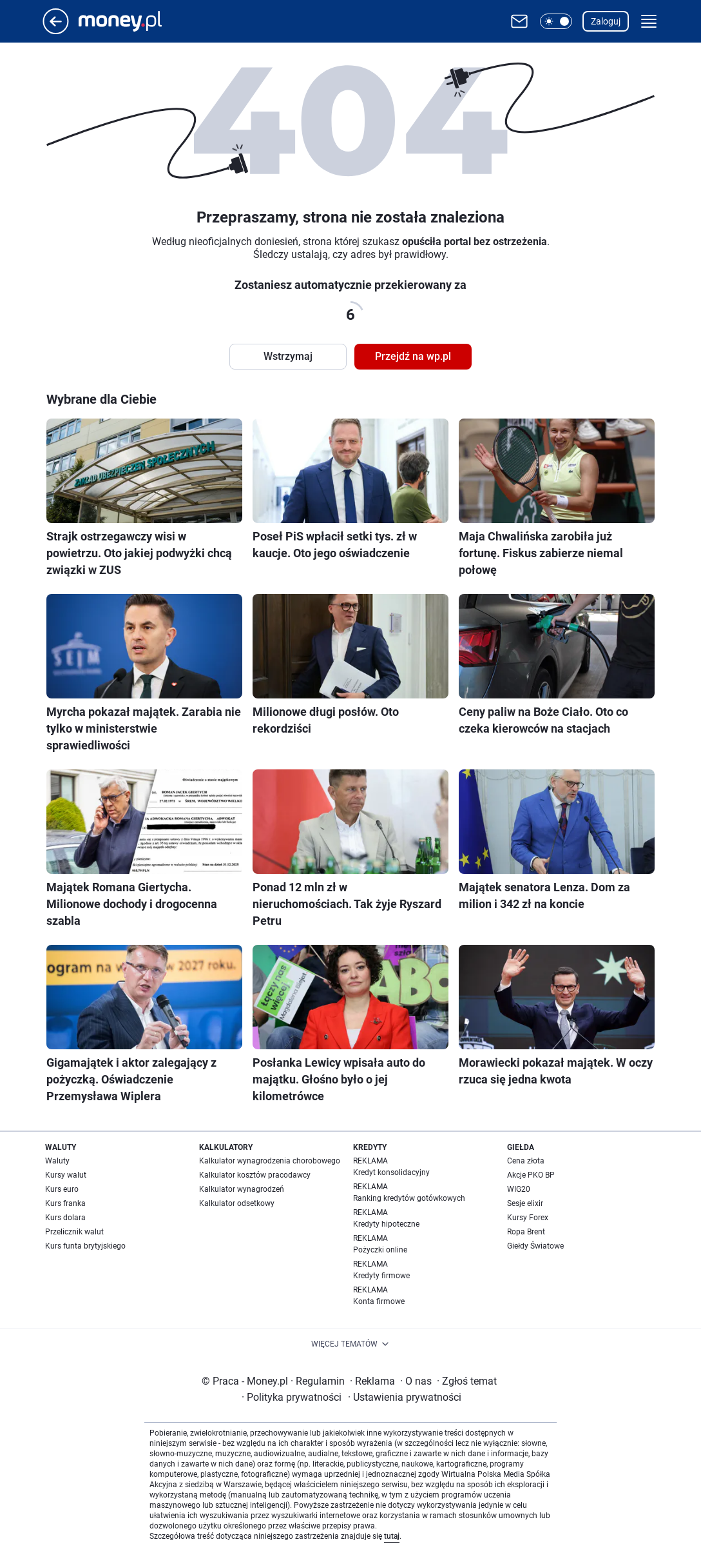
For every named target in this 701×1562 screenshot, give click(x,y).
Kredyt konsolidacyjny (391, 1172)
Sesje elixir (525, 1203)
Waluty (57, 1160)
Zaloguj (605, 21)
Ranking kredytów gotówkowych (409, 1198)
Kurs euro (62, 1189)
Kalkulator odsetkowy (236, 1203)
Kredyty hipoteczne (386, 1224)
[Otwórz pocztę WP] (519, 21)
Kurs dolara (65, 1217)
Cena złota (525, 1160)
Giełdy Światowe (535, 1246)
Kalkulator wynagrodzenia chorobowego (269, 1160)
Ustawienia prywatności (404, 1397)
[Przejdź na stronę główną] (56, 31)
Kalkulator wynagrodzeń (241, 1189)
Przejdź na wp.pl (413, 356)
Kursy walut (65, 1175)
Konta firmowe (379, 1301)
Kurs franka (65, 1203)
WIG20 (518, 1189)
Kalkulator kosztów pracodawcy (255, 1175)
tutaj (391, 1536)
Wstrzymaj (288, 356)
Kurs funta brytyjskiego (85, 1246)
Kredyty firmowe (381, 1275)
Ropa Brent (526, 1231)
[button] (556, 21)
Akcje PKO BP (531, 1175)
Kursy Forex (527, 1217)
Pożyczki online (380, 1249)
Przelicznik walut (74, 1231)
